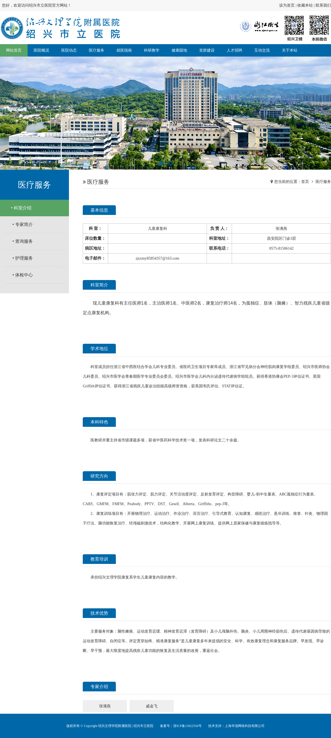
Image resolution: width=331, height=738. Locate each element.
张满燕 (105, 706)
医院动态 (69, 50)
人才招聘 (234, 50)
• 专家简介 (22, 224)
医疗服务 (96, 50)
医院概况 (41, 50)
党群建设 (207, 50)
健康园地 (179, 50)
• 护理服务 (22, 258)
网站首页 (14, 50)
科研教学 (151, 50)
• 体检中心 (22, 275)
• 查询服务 (22, 241)
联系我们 (323, 5)
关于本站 (289, 50)
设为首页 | (288, 5)
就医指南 (124, 50)
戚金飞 (152, 706)
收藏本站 (305, 5)
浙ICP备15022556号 (187, 726)
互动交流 (262, 50)
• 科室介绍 (21, 208)
